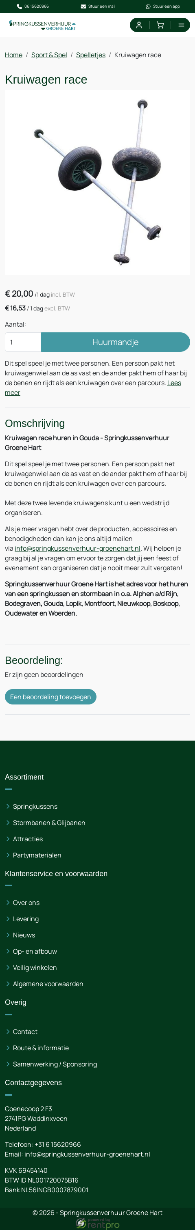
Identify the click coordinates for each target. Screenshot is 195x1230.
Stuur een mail (97, 6)
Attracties (28, 838)
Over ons (26, 902)
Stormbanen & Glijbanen (49, 822)
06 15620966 (32, 6)
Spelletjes (90, 54)
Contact (25, 1031)
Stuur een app (162, 6)
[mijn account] (138, 25)
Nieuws (24, 935)
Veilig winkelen (35, 967)
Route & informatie (41, 1047)
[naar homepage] (42, 25)
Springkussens (35, 806)
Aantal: (15, 324)
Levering (26, 918)
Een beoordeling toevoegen (50, 696)
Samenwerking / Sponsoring (55, 1064)
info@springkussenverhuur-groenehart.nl (77, 548)
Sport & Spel (49, 54)
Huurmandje (115, 341)
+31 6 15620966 (58, 1144)
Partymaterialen (37, 855)
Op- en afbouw (35, 951)
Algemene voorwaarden (48, 983)
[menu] (181, 25)
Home (13, 54)
